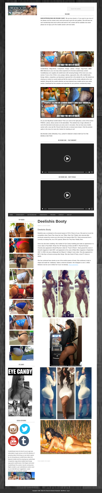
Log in (68, 490)
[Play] (42, 172)
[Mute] (89, 172)
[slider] (66, 172)
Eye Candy (47, 461)
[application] (67, 159)
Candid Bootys (22, 10)
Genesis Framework (55, 490)
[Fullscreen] (92, 172)
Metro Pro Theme (45, 490)
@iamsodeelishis (74, 265)
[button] (67, 158)
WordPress (63, 490)
